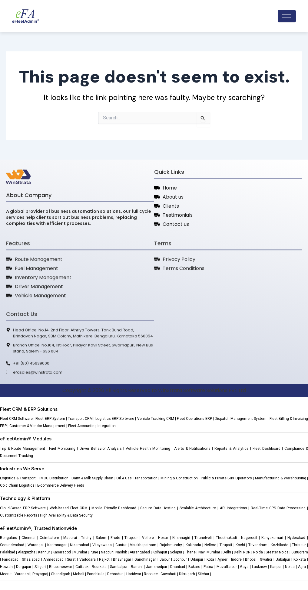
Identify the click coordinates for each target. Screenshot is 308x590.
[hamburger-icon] (287, 16)
